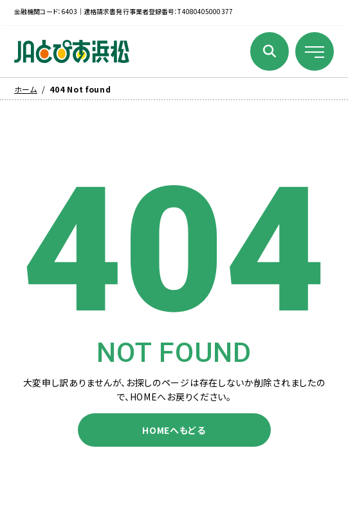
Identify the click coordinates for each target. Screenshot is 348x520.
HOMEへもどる (174, 430)
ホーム (25, 89)
